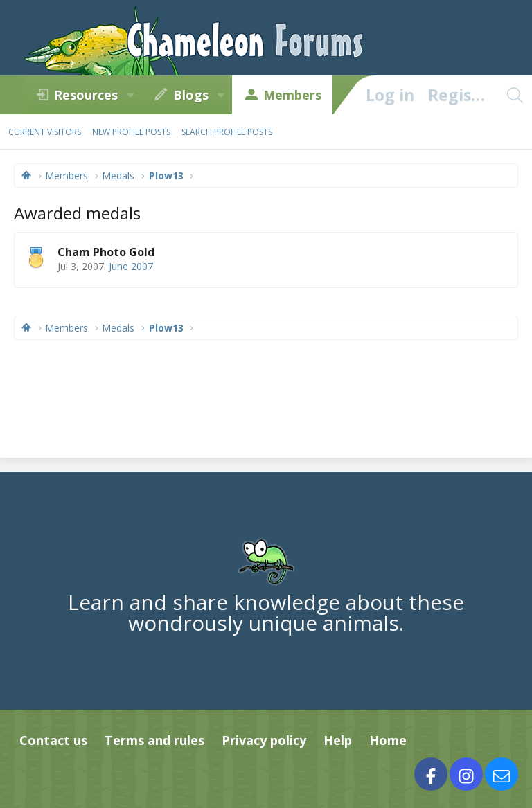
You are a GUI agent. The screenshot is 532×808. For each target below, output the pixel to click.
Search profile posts (226, 132)
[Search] (514, 94)
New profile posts (131, 132)
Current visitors (44, 132)
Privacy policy (264, 740)
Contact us (53, 740)
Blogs (191, 95)
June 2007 (131, 266)
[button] (130, 94)
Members (292, 95)
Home (388, 740)
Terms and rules (154, 740)
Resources (86, 95)
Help (337, 740)
